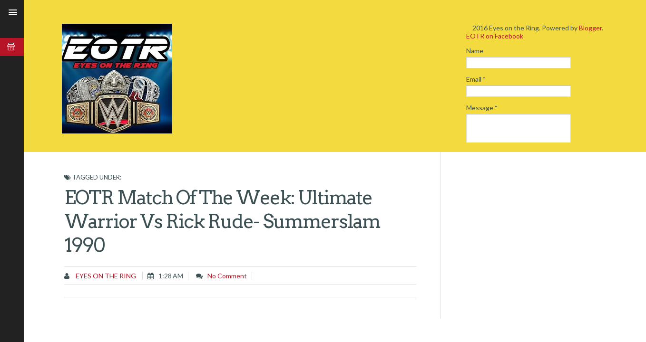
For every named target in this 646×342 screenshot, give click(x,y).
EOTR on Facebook (494, 36)
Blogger (590, 28)
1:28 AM (170, 276)
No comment (227, 276)
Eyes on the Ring (105, 276)
